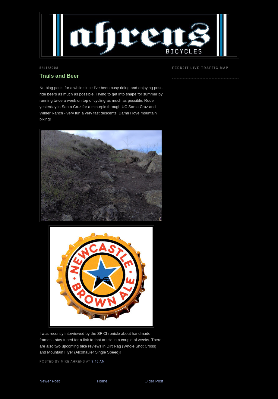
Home (102, 381)
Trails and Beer (59, 76)
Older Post (154, 381)
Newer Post (49, 381)
